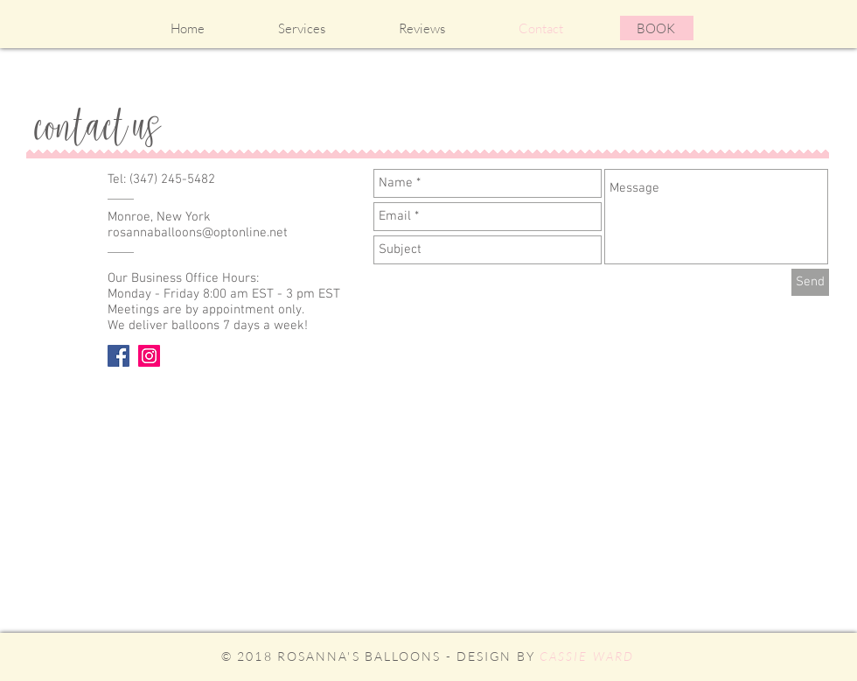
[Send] (810, 282)
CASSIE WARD (587, 656)
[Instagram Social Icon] (149, 356)
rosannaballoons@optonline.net (198, 233)
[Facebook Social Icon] (118, 356)
